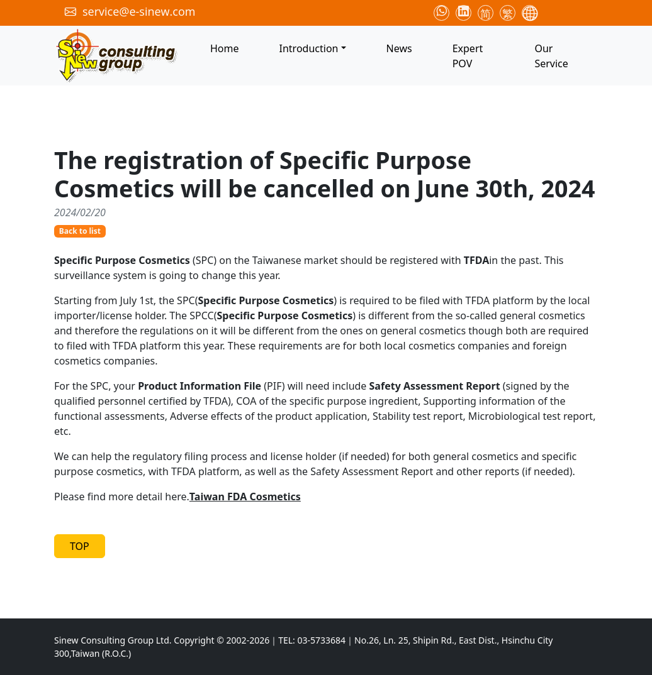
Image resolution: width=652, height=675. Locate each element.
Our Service (551, 55)
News (399, 48)
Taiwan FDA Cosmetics (245, 496)
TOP (79, 546)
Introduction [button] (309, 48)
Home (224, 48)
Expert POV (467, 55)
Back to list (80, 231)
